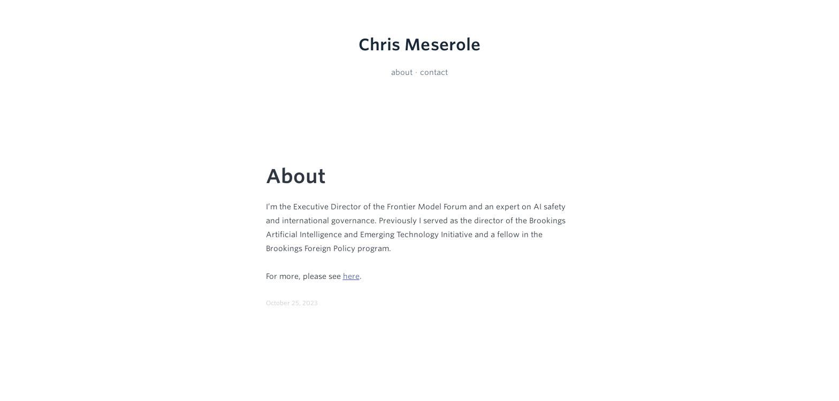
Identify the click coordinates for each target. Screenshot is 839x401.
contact (434, 72)
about (402, 72)
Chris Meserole (420, 44)
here (351, 276)
